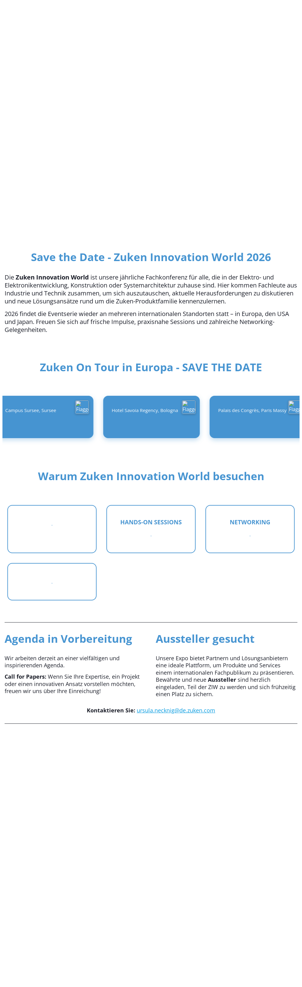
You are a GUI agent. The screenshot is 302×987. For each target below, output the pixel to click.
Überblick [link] (241, 41)
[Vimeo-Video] (151, 828)
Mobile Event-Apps (124, 965)
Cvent (151, 933)
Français (171, 12)
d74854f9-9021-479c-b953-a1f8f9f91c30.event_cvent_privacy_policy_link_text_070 (151, 972)
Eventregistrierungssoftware (186, 965)
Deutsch (92, 12)
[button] (271, 41)
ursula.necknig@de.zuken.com (176, 710)
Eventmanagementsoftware (64, 965)
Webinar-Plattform (246, 965)
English (132, 12)
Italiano (211, 12)
